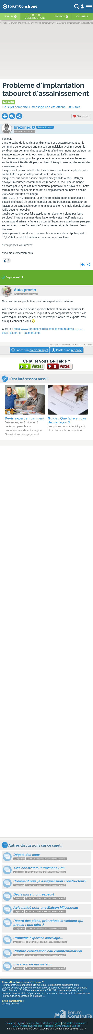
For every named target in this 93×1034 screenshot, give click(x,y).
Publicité (48, 1026)
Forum (9, 16)
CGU (15, 1026)
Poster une (67, 350)
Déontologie (35, 1026)
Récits (35, 16)
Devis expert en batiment (24, 418)
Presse (23, 1026)
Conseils (82, 16)
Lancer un (29, 350)
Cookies (76, 1026)
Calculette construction (74, 1023)
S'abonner (81, 116)
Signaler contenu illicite (29, 1023)
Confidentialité (62, 1026)
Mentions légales (51, 1023)
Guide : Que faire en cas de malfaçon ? (67, 420)
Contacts (10, 1023)
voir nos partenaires (10, 1004)
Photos (60, 16)
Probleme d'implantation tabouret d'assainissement (45, 89)
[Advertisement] (46, 641)
